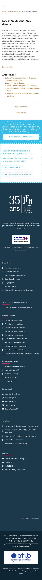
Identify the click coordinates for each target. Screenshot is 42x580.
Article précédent (21, 107)
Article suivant (21, 113)
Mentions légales (7, 568)
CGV (15, 568)
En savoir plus (7, 67)
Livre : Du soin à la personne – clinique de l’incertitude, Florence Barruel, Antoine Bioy (23, 88)
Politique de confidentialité (24, 568)
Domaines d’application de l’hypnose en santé (21, 571)
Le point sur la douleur (16, 83)
